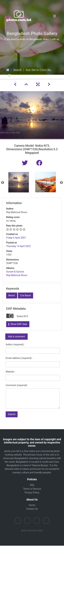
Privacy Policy (32, 492)
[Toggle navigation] (54, 16)
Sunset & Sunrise (15, 271)
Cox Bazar (25, 295)
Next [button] (61, 182)
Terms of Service (32, 488)
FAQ (32, 485)
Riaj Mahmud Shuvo (16, 275)
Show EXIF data (17, 324)
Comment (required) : (17, 385)
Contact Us (32, 508)
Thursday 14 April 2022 (18, 246)
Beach (17, 70)
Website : (10, 371)
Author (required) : (15, 344)
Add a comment (16, 336)
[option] (18, 182)
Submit (11, 414)
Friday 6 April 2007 (16, 237)
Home (7, 70)
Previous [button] (2, 182)
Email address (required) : (19, 358)
